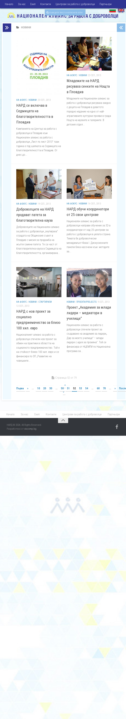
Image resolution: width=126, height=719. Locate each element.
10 (38, 388)
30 (50, 388)
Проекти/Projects (86, 301)
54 (86, 388)
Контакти (45, 4)
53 (80, 388)
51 (68, 388)
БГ (112, 10)
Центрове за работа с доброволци (75, 4)
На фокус (21, 100)
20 (44, 388)
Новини (33, 100)
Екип (33, 4)
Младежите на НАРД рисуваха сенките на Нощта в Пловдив (88, 86)
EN (121, 10)
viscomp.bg (30, 428)
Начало (9, 4)
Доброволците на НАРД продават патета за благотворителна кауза (35, 215)
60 (98, 388)
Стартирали (45, 301)
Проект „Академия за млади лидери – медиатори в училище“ (89, 313)
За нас (22, 4)
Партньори (106, 4)
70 (104, 388)
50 (62, 388)
